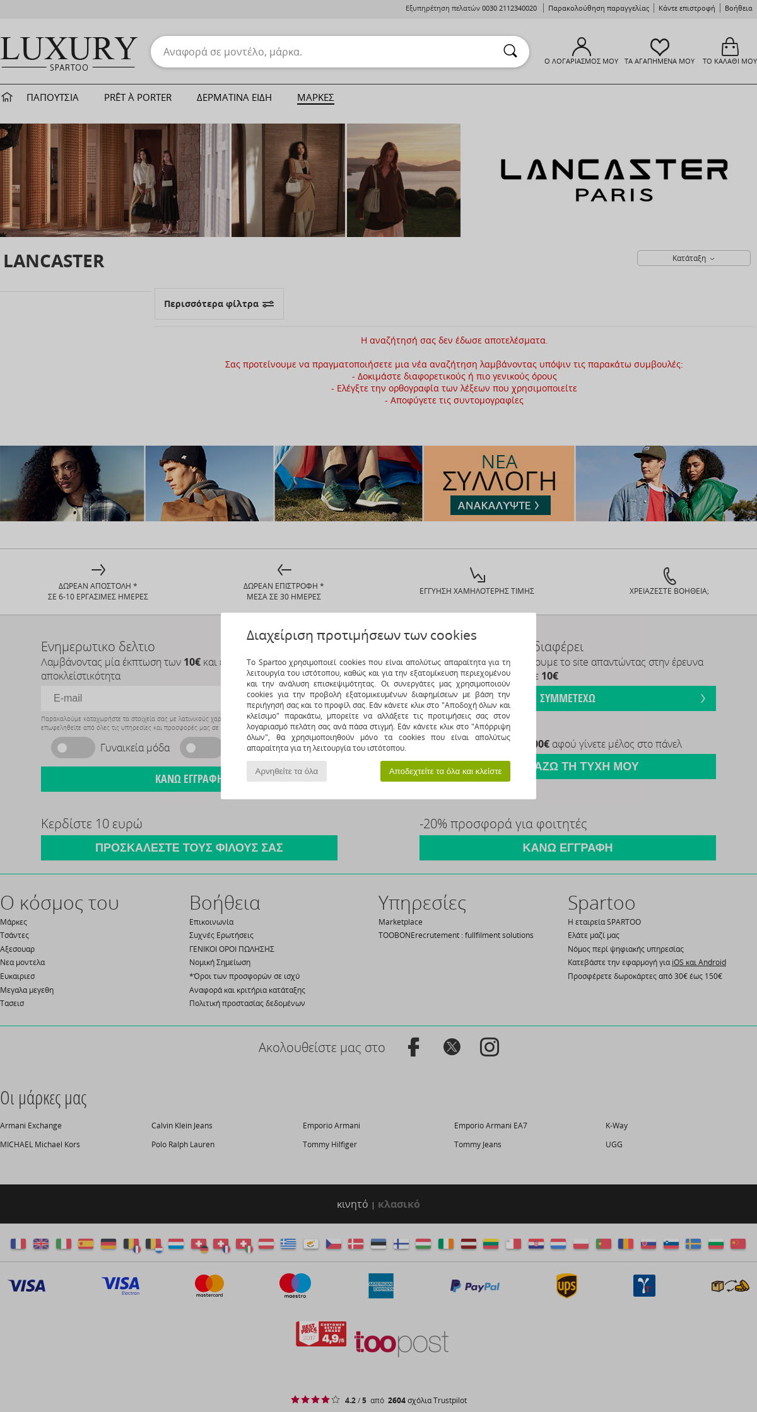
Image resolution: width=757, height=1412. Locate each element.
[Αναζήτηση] (510, 51)
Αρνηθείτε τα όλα (287, 771)
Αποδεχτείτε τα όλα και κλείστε (445, 771)
